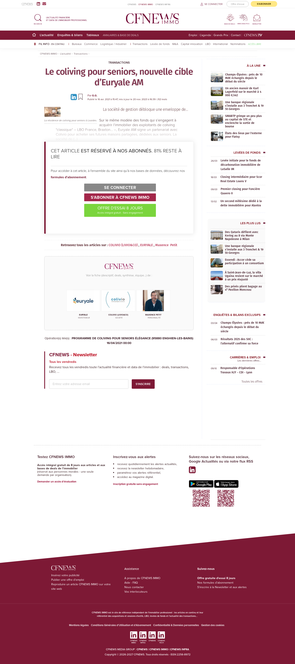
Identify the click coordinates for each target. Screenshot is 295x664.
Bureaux (77, 44)
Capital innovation (192, 44)
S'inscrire (143, 384)
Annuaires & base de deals (121, 35)
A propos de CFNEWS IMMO (142, 578)
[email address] (88, 384)
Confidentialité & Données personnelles (176, 625)
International (220, 44)
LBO (207, 44)
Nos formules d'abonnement (215, 583)
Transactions (140, 44)
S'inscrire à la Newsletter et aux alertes (222, 587)
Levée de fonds (160, 44)
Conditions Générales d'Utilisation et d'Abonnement (121, 625)
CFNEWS (132, 4)
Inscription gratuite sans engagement (135, 484)
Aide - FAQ (131, 583)
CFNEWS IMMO (145, 4)
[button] (38, 18)
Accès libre (254, 44)
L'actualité (46, 35)
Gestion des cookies (212, 625)
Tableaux (92, 35)
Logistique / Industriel (113, 44)
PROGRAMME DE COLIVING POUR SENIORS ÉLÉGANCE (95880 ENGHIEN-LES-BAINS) (119, 340)
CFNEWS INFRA (162, 4)
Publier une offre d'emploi (67, 580)
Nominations (237, 44)
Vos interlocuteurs (136, 592)
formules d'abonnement (68, 177)
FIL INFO (54, 44)
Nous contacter (134, 587)
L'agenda (205, 35)
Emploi (193, 35)
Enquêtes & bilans (70, 35)
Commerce (91, 44)
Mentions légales (79, 625)
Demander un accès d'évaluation (56, 481)
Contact (236, 35)
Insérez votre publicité (65, 575)
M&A (175, 44)
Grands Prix (220, 35)
